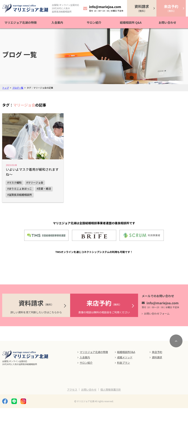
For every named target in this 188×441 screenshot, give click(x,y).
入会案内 (57, 22)
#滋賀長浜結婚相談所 (19, 194)
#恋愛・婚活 (44, 188)
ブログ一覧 (17, 87)
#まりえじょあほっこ (19, 188)
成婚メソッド (125, 390)
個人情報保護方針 (110, 422)
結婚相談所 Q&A (131, 22)
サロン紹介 (94, 22)
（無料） (142, 8)
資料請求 (157, 390)
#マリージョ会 (34, 182)
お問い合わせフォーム (157, 346)
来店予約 (157, 385)
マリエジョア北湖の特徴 (20, 22)
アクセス (72, 422)
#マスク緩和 (14, 182)
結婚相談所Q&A (126, 385)
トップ (5, 87)
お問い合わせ (167, 22)
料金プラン (123, 395)
